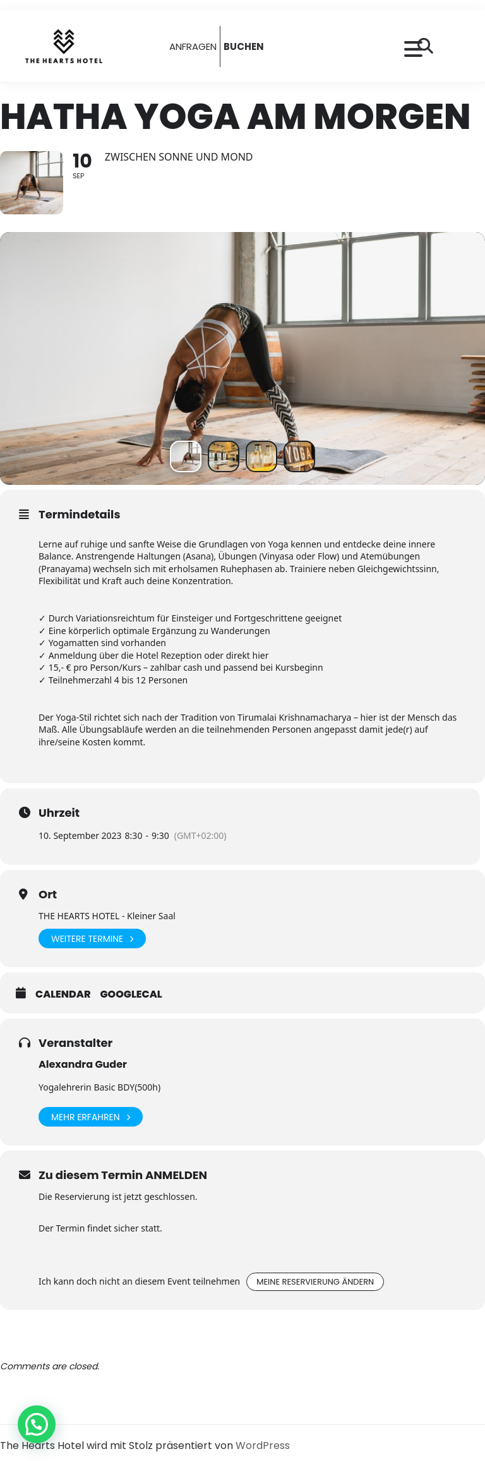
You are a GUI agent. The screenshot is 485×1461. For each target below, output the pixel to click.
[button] (37, 1424)
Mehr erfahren (90, 1117)
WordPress (263, 1445)
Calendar (63, 994)
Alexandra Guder (83, 1064)
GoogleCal (131, 994)
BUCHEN (244, 46)
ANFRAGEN (193, 46)
